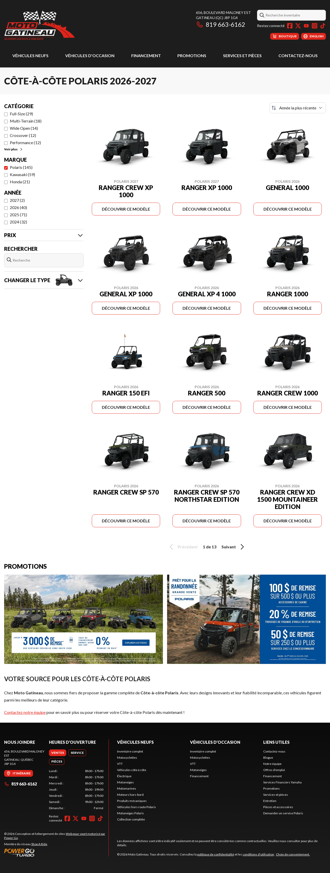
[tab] (57, 752)
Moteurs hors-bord (130, 795)
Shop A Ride (39, 844)
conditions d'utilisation (258, 854)
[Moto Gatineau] (39, 24)
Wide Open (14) (24, 128)
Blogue (268, 757)
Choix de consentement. (293, 854)
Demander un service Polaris (283, 813)
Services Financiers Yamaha (282, 782)
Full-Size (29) (21, 113)
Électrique (124, 776)
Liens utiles (276, 742)
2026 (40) (18, 207)
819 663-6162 (220, 24)
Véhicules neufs (30, 55)
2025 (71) (18, 214)
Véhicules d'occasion (89, 55)
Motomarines (126, 788)
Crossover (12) (23, 135)
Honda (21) (20, 181)
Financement (146, 55)
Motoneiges (125, 782)
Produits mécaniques (132, 801)
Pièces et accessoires (278, 807)
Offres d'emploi (274, 770)
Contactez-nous (298, 55)
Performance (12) (25, 142)
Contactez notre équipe (25, 712)
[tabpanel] (76, 789)
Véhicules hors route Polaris (136, 807)
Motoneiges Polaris (130, 813)
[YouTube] (306, 26)
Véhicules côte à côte (131, 770)
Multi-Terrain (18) (26, 120)
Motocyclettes (127, 757)
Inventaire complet (130, 751)
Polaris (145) (21, 167)
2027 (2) (17, 200)
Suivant (233, 547)
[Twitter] (298, 26)
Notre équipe (272, 764)
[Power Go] (56, 852)
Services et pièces (242, 55)
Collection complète (131, 819)
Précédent (183, 547)
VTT (120, 764)
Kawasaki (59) (22, 174)
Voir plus (13, 149)
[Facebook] (290, 26)
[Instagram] (314, 26)
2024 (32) (18, 221)
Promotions (191, 55)
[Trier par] (298, 107)
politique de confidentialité (215, 854)
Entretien (269, 801)
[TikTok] (323, 26)
